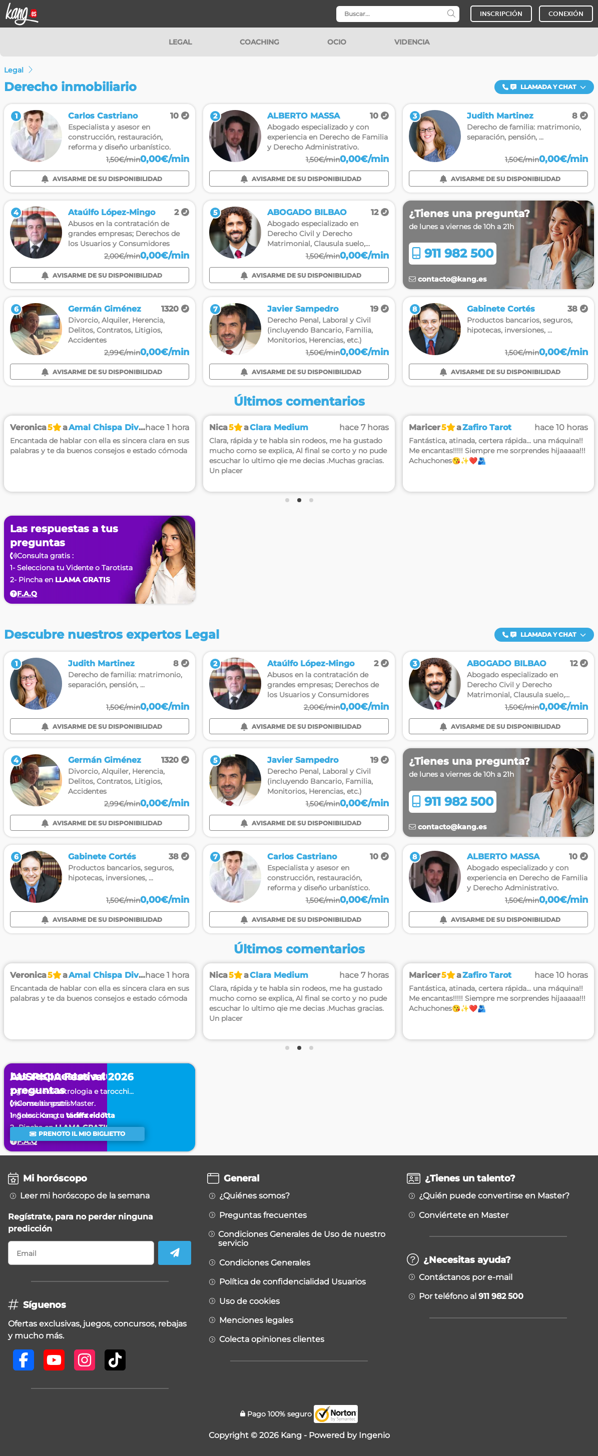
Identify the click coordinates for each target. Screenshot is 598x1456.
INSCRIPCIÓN (501, 14)
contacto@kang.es (447, 279)
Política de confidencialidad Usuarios (292, 1281)
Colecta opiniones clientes (271, 1339)
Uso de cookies (249, 1301)
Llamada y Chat (544, 87)
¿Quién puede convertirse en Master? (494, 1195)
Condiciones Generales (264, 1262)
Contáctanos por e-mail (465, 1277)
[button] (544, 87)
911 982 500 (452, 253)
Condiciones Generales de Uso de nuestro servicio (301, 1239)
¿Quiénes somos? (254, 1195)
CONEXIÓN (565, 14)
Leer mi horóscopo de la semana (85, 1195)
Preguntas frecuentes (263, 1215)
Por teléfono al (471, 1296)
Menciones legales (256, 1320)
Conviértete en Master (463, 1215)
